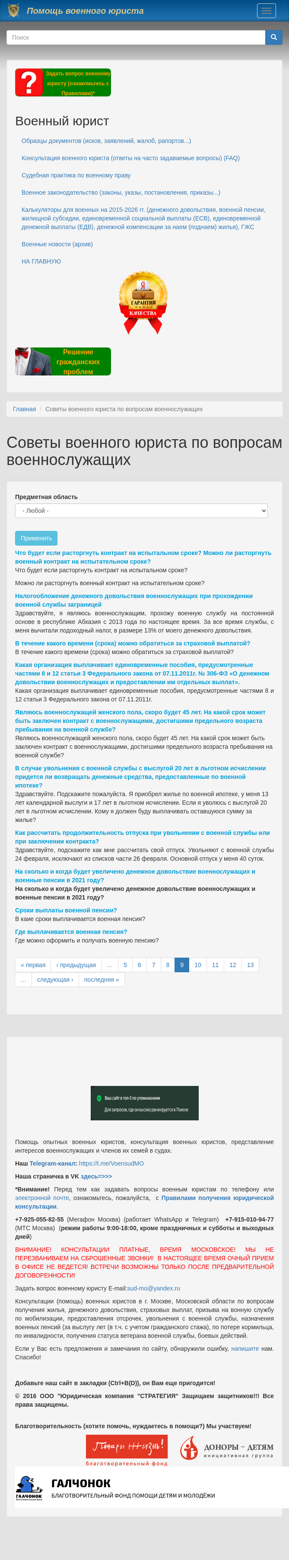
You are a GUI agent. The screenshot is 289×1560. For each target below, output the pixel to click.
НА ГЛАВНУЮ (41, 261)
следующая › (55, 979)
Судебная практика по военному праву (76, 175)
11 (215, 964)
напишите (245, 1348)
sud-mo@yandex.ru (153, 1288)
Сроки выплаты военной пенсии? (66, 910)
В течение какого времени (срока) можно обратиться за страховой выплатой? (133, 643)
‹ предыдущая (76, 964)
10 (197, 964)
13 (250, 964)
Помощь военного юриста (85, 11)
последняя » (101, 979)
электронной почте (42, 1197)
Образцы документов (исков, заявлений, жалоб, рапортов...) (106, 140)
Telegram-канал (52, 1163)
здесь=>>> (96, 1176)
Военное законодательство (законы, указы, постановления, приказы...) (121, 192)
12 (232, 964)
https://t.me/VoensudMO (110, 1163)
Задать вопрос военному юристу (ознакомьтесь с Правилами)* (78, 83)
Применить (36, 538)
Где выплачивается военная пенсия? (71, 931)
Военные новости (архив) (57, 244)
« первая (33, 964)
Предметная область (46, 496)
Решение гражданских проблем (78, 361)
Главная (24, 409)
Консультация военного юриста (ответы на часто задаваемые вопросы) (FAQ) (131, 158)
